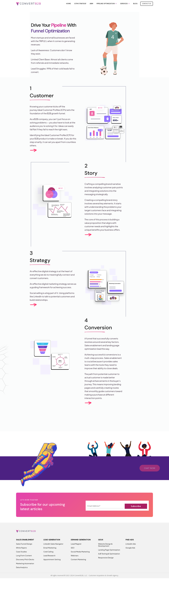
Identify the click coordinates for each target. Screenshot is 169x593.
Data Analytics (22, 575)
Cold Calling (48, 560)
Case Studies (21, 560)
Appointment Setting (52, 567)
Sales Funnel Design (24, 552)
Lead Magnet (76, 552)
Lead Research (49, 564)
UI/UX (100, 547)
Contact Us (146, 5)
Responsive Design (106, 566)
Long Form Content (24, 564)
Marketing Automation (25, 571)
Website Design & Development (105, 553)
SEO (72, 556)
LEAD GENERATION (51, 547)
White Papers (21, 556)
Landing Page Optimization (109, 558)
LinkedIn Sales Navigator (53, 552)
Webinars (74, 564)
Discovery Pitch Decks (25, 567)
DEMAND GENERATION (81, 547)
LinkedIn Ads (131, 552)
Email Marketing (49, 556)
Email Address (93, 514)
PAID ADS (130, 547)
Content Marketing (78, 567)
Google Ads (130, 556)
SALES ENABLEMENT (25, 547)
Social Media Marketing (80, 560)
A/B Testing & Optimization (109, 562)
